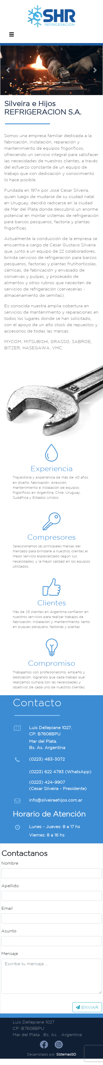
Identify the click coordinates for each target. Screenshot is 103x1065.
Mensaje (9, 953)
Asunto (8, 930)
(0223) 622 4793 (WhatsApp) (60, 771)
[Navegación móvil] (11, 35)
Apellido (10, 885)
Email (7, 908)
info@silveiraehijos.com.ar (55, 800)
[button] (8, 70)
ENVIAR (87, 1007)
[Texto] (51, 976)
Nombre (9, 863)
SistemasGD (66, 1054)
